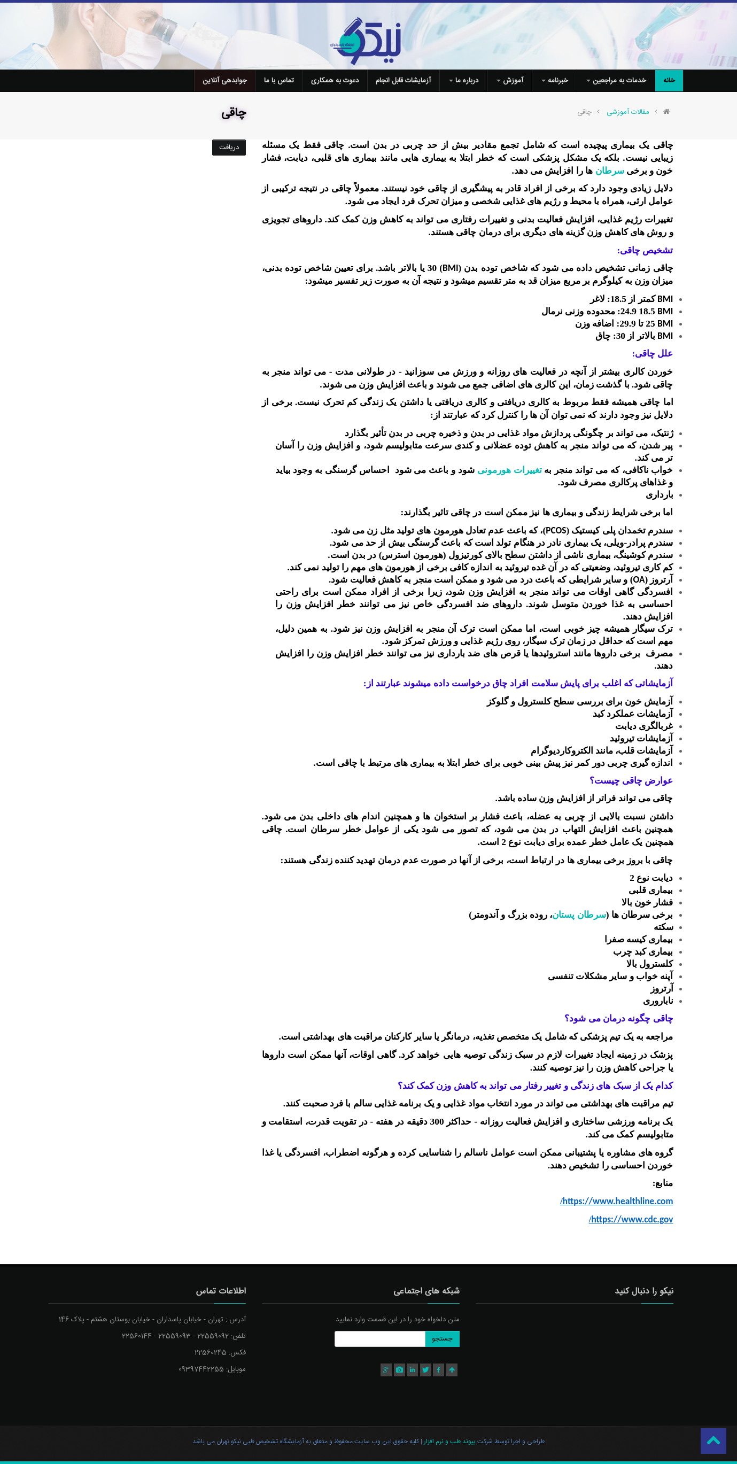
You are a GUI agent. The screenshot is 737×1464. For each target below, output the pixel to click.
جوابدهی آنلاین (225, 81)
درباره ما (463, 81)
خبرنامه (554, 81)
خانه (669, 81)
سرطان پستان (579, 915)
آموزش (509, 81)
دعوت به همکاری (335, 81)
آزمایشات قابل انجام (403, 81)
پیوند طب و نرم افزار (449, 1441)
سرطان (609, 171)
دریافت (229, 147)
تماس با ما (279, 81)
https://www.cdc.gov (631, 1219)
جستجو (442, 1339)
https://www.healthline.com (616, 1201)
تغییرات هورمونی (509, 470)
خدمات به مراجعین (616, 81)
